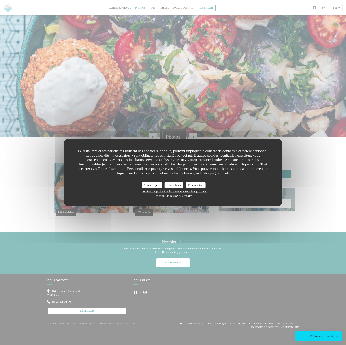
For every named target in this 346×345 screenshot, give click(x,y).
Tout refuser (174, 185)
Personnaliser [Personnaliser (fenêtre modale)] (195, 185)
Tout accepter (152, 185)
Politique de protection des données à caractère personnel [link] (174, 191)
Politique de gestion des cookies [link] (173, 195)
